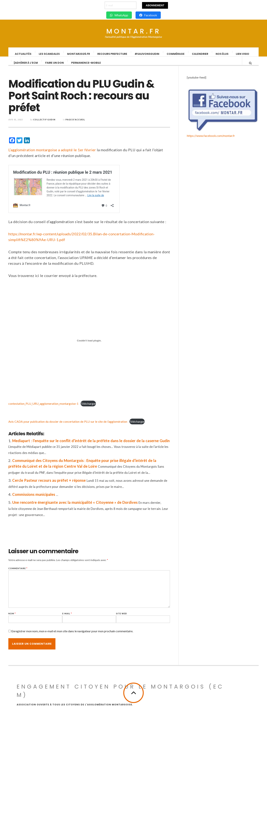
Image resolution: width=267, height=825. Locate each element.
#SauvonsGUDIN (147, 54)
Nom (24, 617)
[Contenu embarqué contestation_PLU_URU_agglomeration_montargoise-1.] (101, 344)
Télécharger (100, 407)
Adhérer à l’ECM (26, 66)
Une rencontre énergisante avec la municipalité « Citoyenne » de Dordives (87, 506)
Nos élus (222, 54)
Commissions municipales (45, 498)
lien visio (242, 54)
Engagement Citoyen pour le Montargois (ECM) (120, 778)
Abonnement (155, 5)
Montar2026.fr (78, 54)
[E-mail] (120, 5)
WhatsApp (119, 15)
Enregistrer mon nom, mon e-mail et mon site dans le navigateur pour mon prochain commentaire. (84, 635)
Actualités (23, 54)
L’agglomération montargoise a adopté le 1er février (64, 153)
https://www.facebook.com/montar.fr (211, 738)
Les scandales (49, 54)
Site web (133, 617)
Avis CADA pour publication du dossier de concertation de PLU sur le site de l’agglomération (80, 425)
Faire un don (54, 66)
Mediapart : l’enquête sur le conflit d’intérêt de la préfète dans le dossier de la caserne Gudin (103, 444)
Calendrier (200, 54)
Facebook (148, 15)
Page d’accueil (87, 123)
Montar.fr (133, 31)
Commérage (176, 54)
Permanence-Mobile (86, 66)
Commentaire (30, 572)
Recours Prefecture (112, 54)
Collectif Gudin (56, 123)
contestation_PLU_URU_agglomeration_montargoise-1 (56, 407)
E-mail (79, 617)
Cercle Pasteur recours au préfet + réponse (61, 484)
